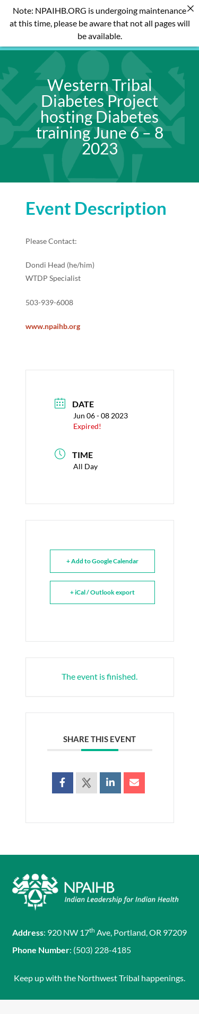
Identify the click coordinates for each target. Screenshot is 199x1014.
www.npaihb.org (52, 312)
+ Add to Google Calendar (102, 548)
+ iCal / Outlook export (102, 579)
